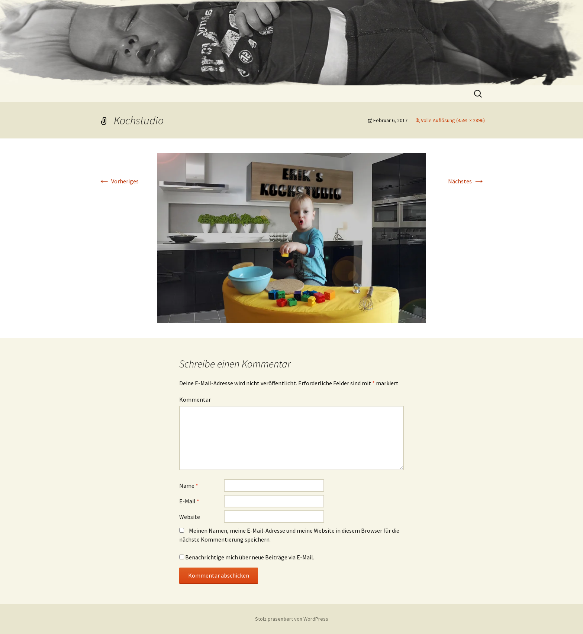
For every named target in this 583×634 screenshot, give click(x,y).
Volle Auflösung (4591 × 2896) (453, 120)
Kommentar (195, 399)
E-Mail (189, 501)
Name (188, 485)
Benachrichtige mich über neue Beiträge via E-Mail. (249, 557)
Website (189, 516)
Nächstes (466, 181)
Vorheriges (118, 181)
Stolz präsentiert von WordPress (291, 618)
